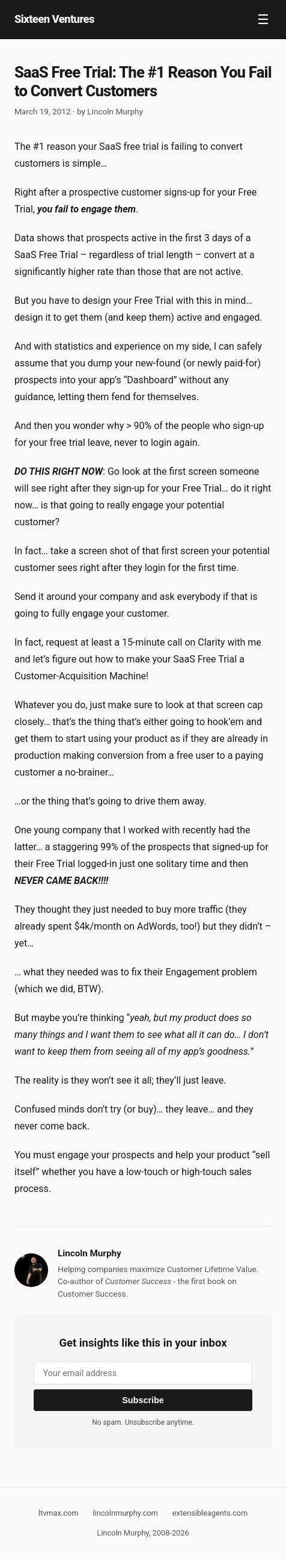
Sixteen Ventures (54, 19)
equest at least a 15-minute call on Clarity (137, 642)
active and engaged (218, 317)
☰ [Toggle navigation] (263, 19)
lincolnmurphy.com (125, 1512)
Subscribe (143, 1400)
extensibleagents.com (210, 1512)
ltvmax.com (58, 1512)
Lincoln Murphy (115, 111)
